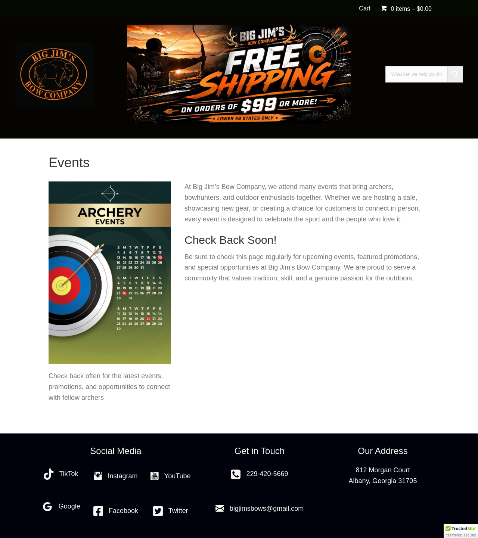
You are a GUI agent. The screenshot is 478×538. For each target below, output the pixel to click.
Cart (364, 8)
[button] (461, 531)
